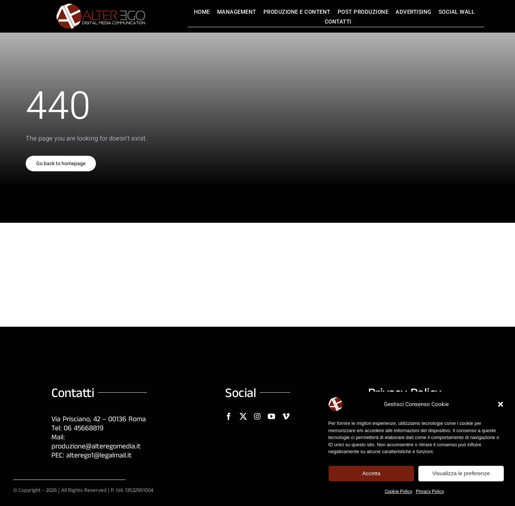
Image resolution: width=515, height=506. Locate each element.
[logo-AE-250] (100, 7)
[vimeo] (286, 416)
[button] (500, 404)
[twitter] (243, 416)
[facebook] (228, 416)
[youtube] (271, 416)
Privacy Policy (430, 491)
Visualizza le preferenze (461, 473)
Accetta (371, 473)
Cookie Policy (398, 491)
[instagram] (257, 416)
